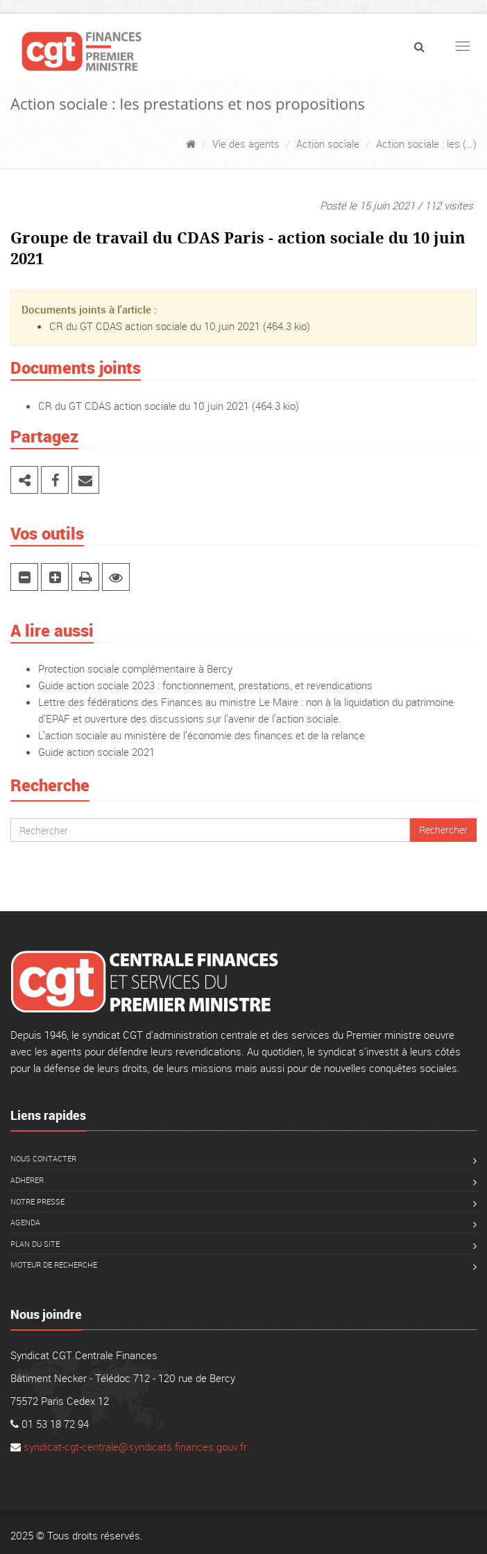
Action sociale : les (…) (426, 143)
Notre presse (37, 1201)
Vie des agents (246, 143)
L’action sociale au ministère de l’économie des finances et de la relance (201, 735)
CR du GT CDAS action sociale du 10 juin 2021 (154, 326)
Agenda (25, 1222)
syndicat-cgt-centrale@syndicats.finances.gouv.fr (135, 1446)
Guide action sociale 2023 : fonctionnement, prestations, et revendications (205, 685)
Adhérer (27, 1180)
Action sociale (327, 143)
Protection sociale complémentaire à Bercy (135, 668)
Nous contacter (43, 1158)
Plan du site (35, 1243)
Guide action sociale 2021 (96, 752)
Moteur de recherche (53, 1264)
